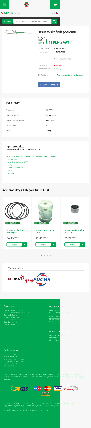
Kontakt (25, 401)
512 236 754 (12, 13)
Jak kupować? (46, 401)
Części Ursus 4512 (10, 321)
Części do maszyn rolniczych (14, 404)
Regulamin (7, 401)
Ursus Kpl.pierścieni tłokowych (15, 230)
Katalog (7, 21)
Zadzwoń (60, 65)
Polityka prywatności (61, 401)
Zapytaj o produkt (49, 84)
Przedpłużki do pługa (11, 316)
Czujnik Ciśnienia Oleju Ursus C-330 (16, 312)
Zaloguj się (35, 401)
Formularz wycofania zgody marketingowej (42, 404)
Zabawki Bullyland (10, 314)
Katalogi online (76, 401)
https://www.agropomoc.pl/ (45, 3)
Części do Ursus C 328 (12, 323)
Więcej (14, 244)
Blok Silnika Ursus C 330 (12, 319)
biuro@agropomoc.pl (16, 358)
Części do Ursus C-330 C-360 (14, 309)
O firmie (17, 401)
